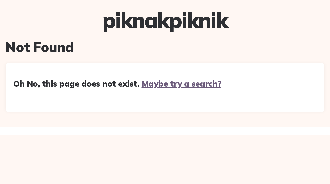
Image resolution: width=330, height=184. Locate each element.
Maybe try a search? (181, 83)
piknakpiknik (165, 20)
